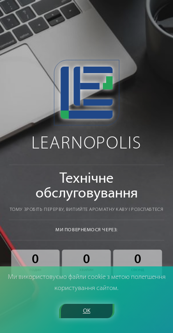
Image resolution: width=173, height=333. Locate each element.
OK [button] (86, 311)
